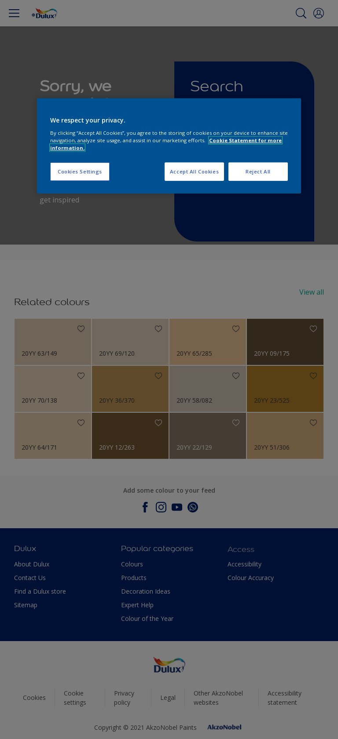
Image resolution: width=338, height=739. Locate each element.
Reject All (258, 171)
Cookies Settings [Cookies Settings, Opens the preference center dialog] (80, 171)
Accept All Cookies (194, 171)
